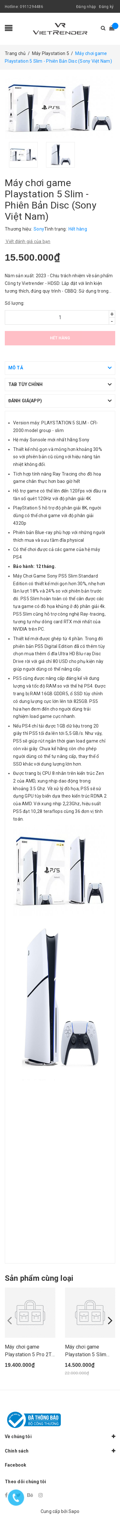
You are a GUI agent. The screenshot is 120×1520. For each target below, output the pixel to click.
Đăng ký (106, 6)
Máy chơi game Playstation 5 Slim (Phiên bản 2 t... (86, 1354)
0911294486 (31, 6)
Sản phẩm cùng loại (39, 1278)
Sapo (73, 1511)
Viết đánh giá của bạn (28, 241)
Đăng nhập (86, 6)
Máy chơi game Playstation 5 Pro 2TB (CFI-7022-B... (30, 1354)
